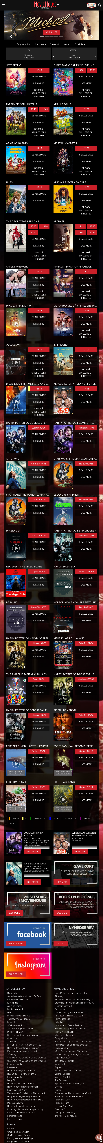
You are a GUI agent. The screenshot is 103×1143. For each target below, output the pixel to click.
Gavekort (54, 44)
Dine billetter (80, 44)
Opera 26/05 (39, 571)
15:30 (39, 271)
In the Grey (12, 1041)
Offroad (58, 1087)
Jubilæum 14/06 (38, 715)
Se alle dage (39, 76)
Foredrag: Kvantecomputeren (21, 1112)
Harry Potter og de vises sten (21, 1106)
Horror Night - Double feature (20, 1083)
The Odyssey (61, 1080)
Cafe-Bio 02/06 (86, 643)
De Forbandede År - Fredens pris (22, 1035)
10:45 (33, 109)
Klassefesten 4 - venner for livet (22, 1051)
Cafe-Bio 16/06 (86, 715)
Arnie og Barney (14, 1006)
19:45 (81, 232)
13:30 (39, 187)
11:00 (86, 109)
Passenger (12, 1067)
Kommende (40, 44)
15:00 (33, 226)
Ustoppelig (12, 993)
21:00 (33, 232)
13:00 (92, 70)
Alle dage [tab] (74, 56)
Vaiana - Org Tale (63, 1077)
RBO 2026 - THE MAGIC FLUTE (21, 1074)
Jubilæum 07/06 (86, 679)
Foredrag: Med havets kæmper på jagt (25, 1109)
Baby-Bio (11, 1080)
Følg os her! (16, 943)
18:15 (92, 226)
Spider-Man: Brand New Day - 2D (70, 1083)
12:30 (86, 148)
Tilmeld (60, 943)
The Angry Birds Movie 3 (66, 1116)
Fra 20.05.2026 (86, 463)
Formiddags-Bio (15, 1077)
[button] (11, 36)
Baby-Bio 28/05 (38, 607)
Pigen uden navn (15, 1103)
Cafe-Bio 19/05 (38, 463)
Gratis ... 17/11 (86, 787)
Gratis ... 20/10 (86, 751)
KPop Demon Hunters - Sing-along (71, 1051)
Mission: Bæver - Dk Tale (18, 1015)
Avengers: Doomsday (65, 1112)
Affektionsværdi (14, 1025)
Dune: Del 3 (60, 1109)
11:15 (39, 148)
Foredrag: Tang (14, 1119)
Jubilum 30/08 (38, 428)
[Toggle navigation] (3, 5)
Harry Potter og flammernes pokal (23, 1048)
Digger (58, 1090)
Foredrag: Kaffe (14, 1116)
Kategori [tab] (73, 50)
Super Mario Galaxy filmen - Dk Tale (24, 996)
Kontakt (66, 44)
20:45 (92, 232)
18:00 (45, 226)
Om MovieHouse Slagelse (19, 1135)
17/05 (86, 388)
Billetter (32, 851)
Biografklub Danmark (17, 1141)
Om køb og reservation (18, 1132)
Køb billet (51, 32)
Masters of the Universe (66, 1035)
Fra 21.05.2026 (86, 499)
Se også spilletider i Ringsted (39, 93)
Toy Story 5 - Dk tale (64, 1061)
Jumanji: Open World (64, 1106)
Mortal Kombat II (15, 1009)
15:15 (81, 226)
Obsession (12, 1038)
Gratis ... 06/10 (38, 751)
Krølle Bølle (12, 1003)
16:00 (86, 271)
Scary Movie (61, 1038)
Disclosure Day (62, 1048)
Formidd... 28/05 (86, 571)
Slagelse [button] (47, 3)
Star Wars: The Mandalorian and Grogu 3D (27, 1061)
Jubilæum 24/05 (86, 535)
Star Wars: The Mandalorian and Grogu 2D (27, 1057)
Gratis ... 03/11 (38, 787)
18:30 (39, 349)
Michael (11, 1022)
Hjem (9, 1012)
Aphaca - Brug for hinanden (20, 1028)
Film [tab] (28, 50)
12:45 (45, 109)
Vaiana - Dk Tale (62, 1074)
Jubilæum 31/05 (38, 643)
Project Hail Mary (15, 1032)
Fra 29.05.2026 (86, 607)
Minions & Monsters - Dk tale (68, 1070)
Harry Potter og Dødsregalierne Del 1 (24, 1096)
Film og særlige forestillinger (20, 1138)
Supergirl (59, 1067)
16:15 (39, 310)
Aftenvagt (11, 1054)
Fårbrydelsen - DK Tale (17, 999)
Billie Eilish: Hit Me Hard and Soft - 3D (24, 1045)
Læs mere (38, 83)
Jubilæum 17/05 (86, 428)
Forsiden (11, 1128)
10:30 (39, 70)
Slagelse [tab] (28, 56)
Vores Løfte (60, 1064)
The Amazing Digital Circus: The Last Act (26, 1093)
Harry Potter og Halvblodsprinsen (22, 1087)
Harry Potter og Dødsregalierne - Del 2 (25, 1099)
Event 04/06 (38, 679)
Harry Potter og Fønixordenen (21, 1070)
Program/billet (23, 44)
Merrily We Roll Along (17, 1090)
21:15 (35, 388)
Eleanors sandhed (15, 1064)
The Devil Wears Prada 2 (18, 1019)
